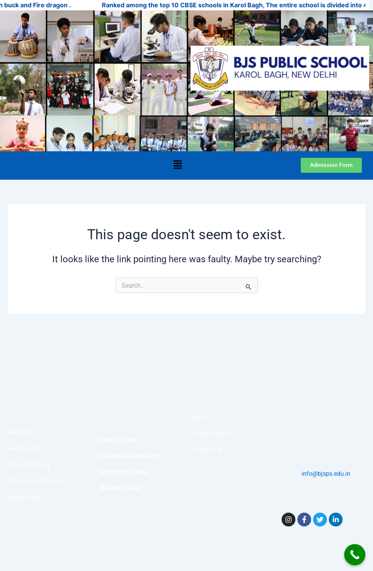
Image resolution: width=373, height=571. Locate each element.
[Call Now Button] (354, 554)
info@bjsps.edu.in (325, 473)
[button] (177, 165)
